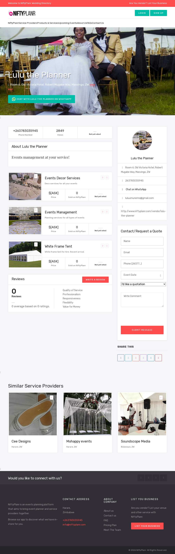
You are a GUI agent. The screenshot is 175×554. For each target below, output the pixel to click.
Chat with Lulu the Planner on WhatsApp (41, 99)
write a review (95, 279)
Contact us (110, 515)
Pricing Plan (110, 525)
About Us (82, 23)
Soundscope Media (135, 441)
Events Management (61, 212)
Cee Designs (21, 441)
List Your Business (157, 3)
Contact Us (98, 23)
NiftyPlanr (13, 23)
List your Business (147, 526)
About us (109, 510)
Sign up (158, 13)
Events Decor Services (62, 178)
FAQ (106, 520)
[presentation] (147, 316)
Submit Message (142, 330)
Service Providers (28, 23)
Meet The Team (112, 530)
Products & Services (48, 23)
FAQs (89, 23)
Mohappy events (79, 441)
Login (142, 13)
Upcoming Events (68, 23)
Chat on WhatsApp (135, 189)
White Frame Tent (58, 246)
